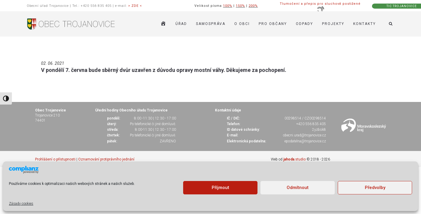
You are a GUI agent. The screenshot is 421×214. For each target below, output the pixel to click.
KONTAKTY (364, 24)
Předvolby (375, 187)
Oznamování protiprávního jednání (106, 159)
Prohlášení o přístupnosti (55, 159)
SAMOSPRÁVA (210, 24)
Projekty (333, 24)
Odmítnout (298, 187)
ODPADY (304, 24)
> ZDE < (135, 6)
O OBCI (242, 24)
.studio (294, 159)
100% (227, 6)
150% (240, 6)
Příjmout (220, 187)
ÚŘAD (181, 24)
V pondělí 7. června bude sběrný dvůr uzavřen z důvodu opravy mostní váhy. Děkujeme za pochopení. (163, 70)
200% (253, 6)
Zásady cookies (21, 204)
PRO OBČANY (273, 24)
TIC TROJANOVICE (402, 6)
